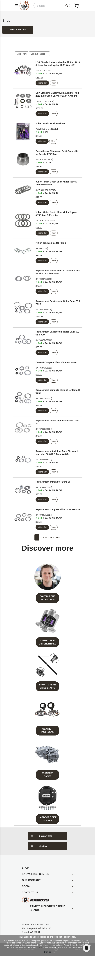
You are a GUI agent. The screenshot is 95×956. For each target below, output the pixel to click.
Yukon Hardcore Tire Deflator (51, 123)
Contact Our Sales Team (47, 598)
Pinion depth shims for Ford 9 (51, 243)
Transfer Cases (47, 775)
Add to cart (42, 141)
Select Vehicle (18, 30)
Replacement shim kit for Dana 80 (53, 482)
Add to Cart (42, 83)
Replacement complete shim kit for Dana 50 (58, 509)
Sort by (39, 54)
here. (40, 947)
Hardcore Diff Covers (47, 819)
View (54, 83)
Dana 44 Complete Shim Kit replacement (56, 362)
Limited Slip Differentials (47, 642)
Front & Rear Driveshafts (47, 686)
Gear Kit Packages (47, 730)
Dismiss (47, 952)
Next (58, 537)
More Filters (22, 54)
